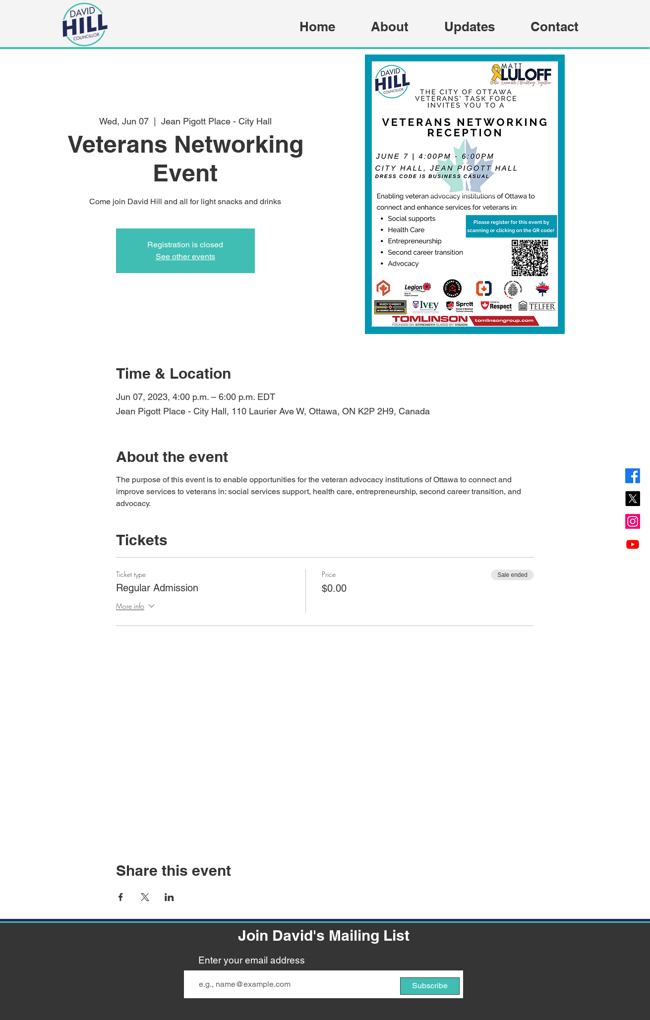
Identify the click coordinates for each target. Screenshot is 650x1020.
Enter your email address (251, 960)
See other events (185, 256)
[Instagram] (632, 521)
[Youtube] (632, 544)
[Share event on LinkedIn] (169, 897)
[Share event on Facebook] (120, 897)
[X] (632, 498)
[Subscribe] (430, 986)
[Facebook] (632, 475)
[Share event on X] (145, 897)
